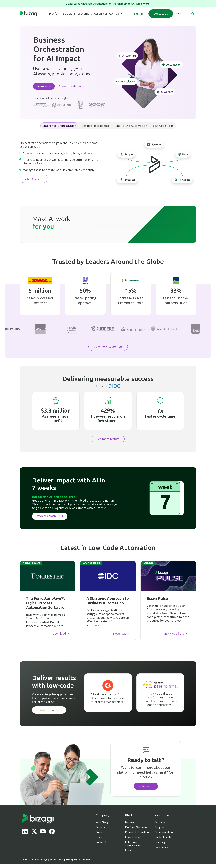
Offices (100, 840)
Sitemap (87, 862)
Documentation (164, 835)
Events (99, 835)
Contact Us (102, 845)
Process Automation (137, 835)
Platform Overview (136, 830)
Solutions (69, 13)
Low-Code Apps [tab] (163, 127)
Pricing (129, 854)
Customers (84, 13)
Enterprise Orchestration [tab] (59, 127)
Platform (55, 13)
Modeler (130, 825)
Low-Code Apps (134, 840)
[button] (192, 13)
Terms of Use (56, 862)
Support (159, 830)
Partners (160, 825)
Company (115, 13)
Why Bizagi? (103, 825)
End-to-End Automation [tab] (131, 127)
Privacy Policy (73, 862)
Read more (143, 3)
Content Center (164, 840)
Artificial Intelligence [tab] (96, 127)
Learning (160, 845)
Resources (100, 13)
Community (161, 850)
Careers (100, 830)
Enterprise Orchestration (133, 847)
